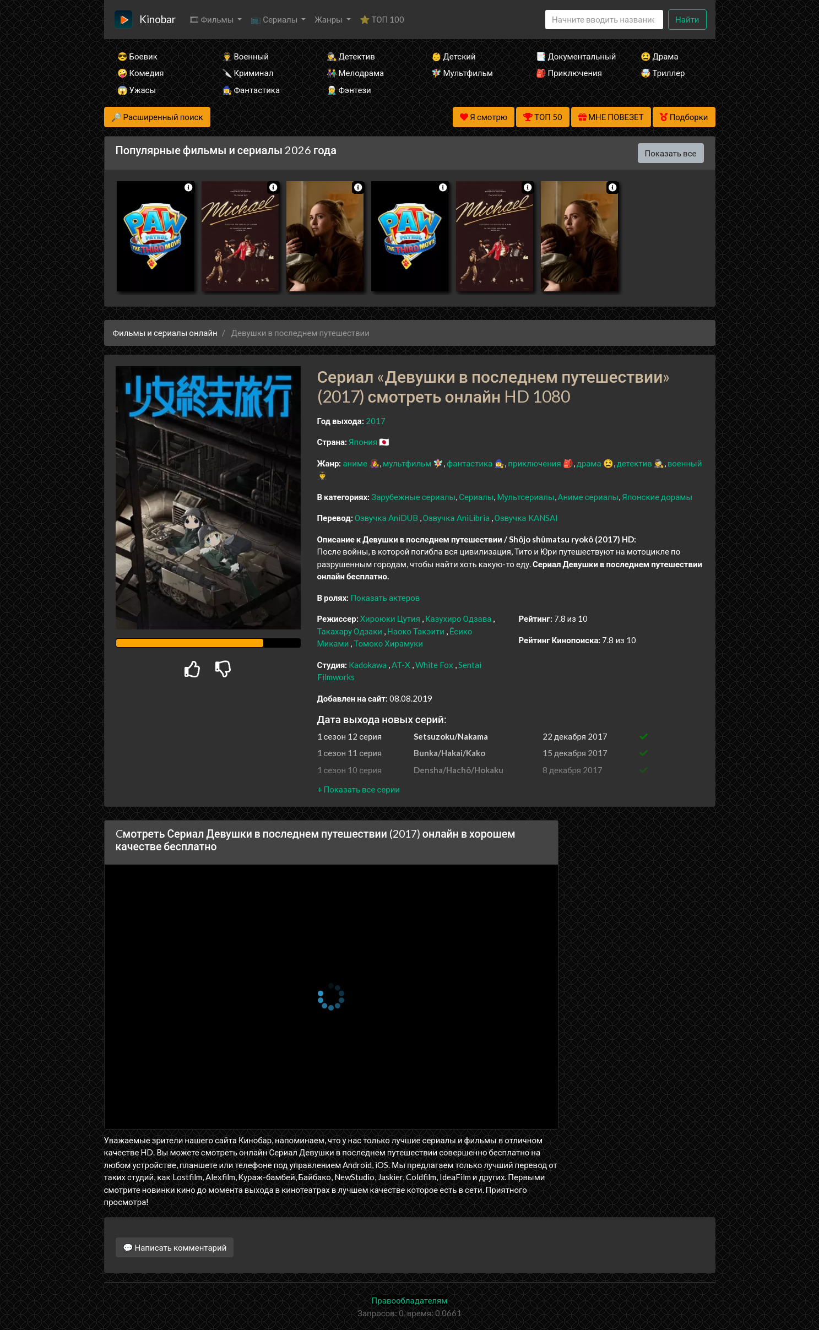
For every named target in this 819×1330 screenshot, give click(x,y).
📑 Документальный (573, 56)
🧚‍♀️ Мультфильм (462, 73)
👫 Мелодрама (355, 73)
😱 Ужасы (136, 90)
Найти (687, 19)
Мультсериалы (525, 497)
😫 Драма (660, 56)
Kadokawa (368, 665)
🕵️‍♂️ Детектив (351, 56)
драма (589, 463)
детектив (634, 463)
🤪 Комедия (140, 73)
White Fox (434, 665)
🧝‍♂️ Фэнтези (349, 90)
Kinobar (157, 19)
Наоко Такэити (415, 631)
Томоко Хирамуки (388, 643)
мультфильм (407, 463)
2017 (376, 421)
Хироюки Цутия (390, 618)
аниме (355, 463)
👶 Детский (453, 56)
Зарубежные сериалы (413, 497)
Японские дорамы (657, 497)
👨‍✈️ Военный (245, 56)
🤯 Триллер (663, 73)
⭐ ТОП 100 (382, 19)
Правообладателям (410, 1300)
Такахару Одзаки (350, 631)
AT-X (401, 665)
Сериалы (476, 497)
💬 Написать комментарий (175, 1247)
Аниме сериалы (588, 497)
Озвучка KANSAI (526, 518)
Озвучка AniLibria (457, 518)
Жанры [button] (329, 19)
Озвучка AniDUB (387, 518)
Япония (363, 442)
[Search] (604, 19)
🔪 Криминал (248, 73)
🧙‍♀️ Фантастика (251, 90)
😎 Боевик (137, 56)
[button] (358, 789)
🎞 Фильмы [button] (212, 19)
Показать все (671, 153)
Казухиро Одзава (458, 618)
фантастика (469, 463)
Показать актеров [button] (385, 597)
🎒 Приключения (569, 73)
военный (685, 463)
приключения (534, 463)
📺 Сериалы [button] (275, 19)
